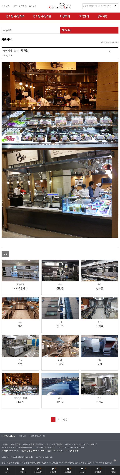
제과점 (20, 402)
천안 (20, 364)
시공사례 (66, 30)
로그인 (7, 470)
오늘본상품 (38, 470)
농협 (100, 364)
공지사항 (103, 16)
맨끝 (65, 419)
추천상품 (32, 6)
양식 (60, 285)
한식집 (99, 402)
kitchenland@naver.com (74, 448)
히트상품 (23, 6)
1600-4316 (13, 451)
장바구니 (68, 470)
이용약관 (22, 436)
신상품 (14, 6)
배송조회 (83, 470)
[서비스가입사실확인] (103, 463)
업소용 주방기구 (15, 16)
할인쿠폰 (98, 470)
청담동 (60, 288)
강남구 (60, 326)
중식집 (60, 402)
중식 (100, 285)
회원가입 (23, 470)
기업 (60, 360)
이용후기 (65, 16)
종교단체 (20, 285)
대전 (20, 326)
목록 (5, 254)
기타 (60, 322)
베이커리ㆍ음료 (20, 398)
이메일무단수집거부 (37, 436)
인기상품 (5, 6)
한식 (100, 398)
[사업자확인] (92, 444)
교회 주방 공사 (20, 288)
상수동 (99, 288)
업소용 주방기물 (42, 16)
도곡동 (60, 364)
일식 (20, 322)
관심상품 (53, 470)
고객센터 (84, 16)
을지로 (99, 326)
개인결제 (113, 470)
